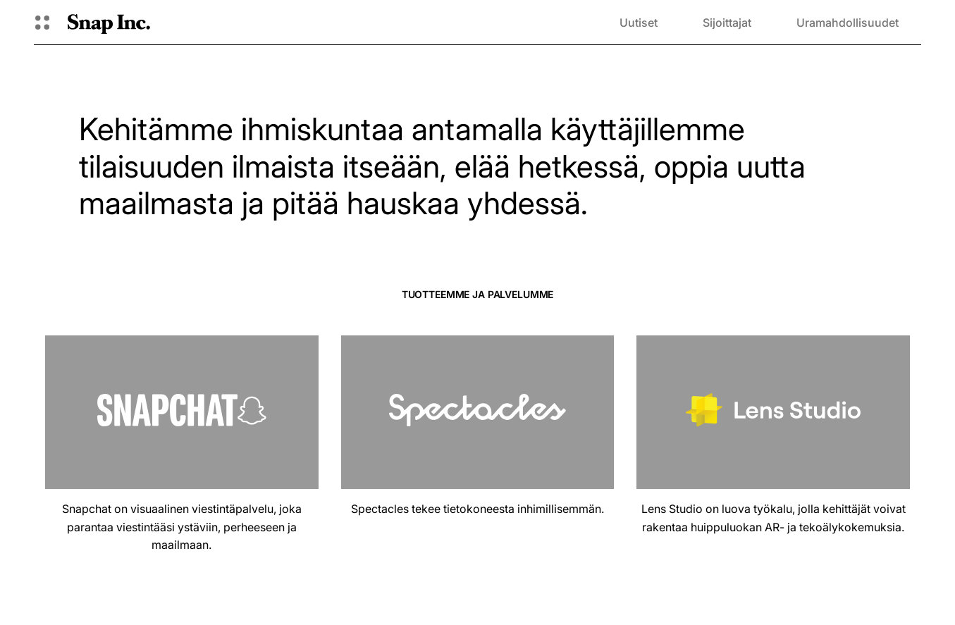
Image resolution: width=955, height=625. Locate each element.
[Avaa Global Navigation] (42, 22)
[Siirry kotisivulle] (109, 22)
